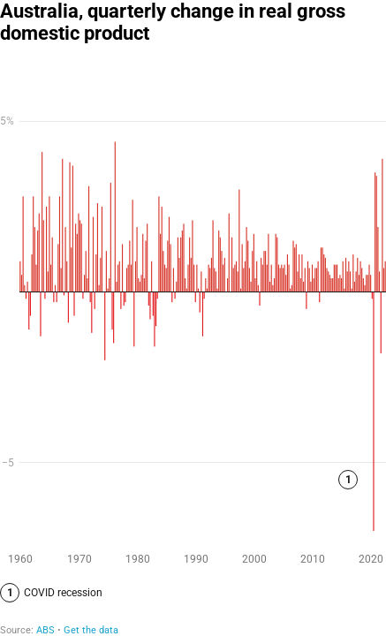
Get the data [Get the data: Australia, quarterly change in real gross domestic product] (91, 630)
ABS (45, 630)
